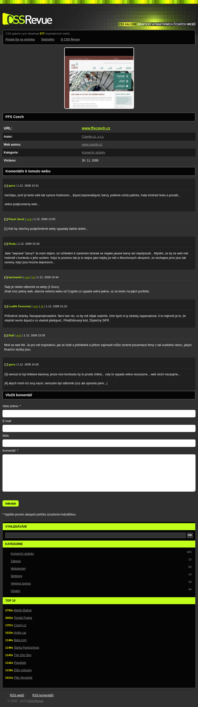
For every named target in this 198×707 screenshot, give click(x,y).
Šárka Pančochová (26, 647)
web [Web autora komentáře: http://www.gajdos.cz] (18, 335)
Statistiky (47, 39)
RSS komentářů (43, 695)
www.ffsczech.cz (96, 128)
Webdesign (18, 568)
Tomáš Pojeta (23, 618)
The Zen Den (22, 655)
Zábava (16, 561)
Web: (5, 435)
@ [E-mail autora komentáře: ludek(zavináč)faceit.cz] (42, 306)
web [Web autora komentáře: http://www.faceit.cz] (35, 306)
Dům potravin (23, 670)
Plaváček (20, 663)
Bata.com (20, 640)
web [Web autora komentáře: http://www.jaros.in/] (29, 219)
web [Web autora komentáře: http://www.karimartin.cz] (27, 277)
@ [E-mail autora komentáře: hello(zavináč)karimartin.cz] (33, 277)
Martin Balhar (23, 610)
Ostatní (15, 591)
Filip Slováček (23, 677)
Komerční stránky (93, 152)
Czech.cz (20, 625)
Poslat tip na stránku (20, 39)
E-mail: (7, 421)
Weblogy (16, 576)
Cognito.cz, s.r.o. (93, 136)
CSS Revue (26, 15)
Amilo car (20, 632)
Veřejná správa (21, 583)
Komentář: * (10, 450)
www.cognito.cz (92, 144)
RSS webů (17, 695)
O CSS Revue (70, 39)
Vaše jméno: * (11, 406)
